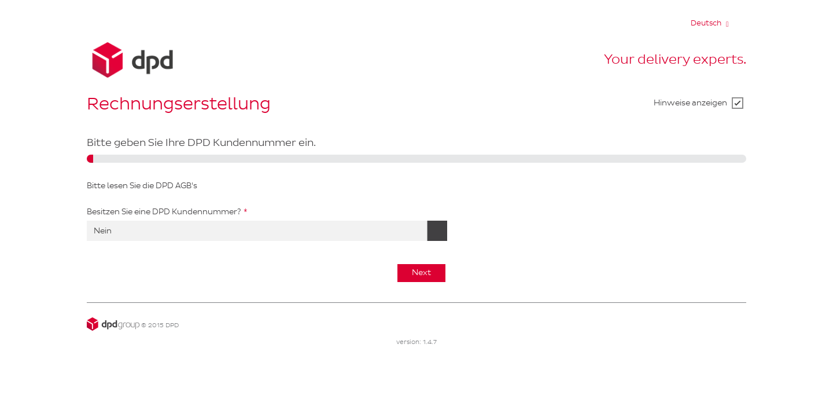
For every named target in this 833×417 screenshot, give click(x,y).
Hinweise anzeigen (690, 103)
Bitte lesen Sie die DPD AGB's (142, 186)
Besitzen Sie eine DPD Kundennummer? (164, 212)
